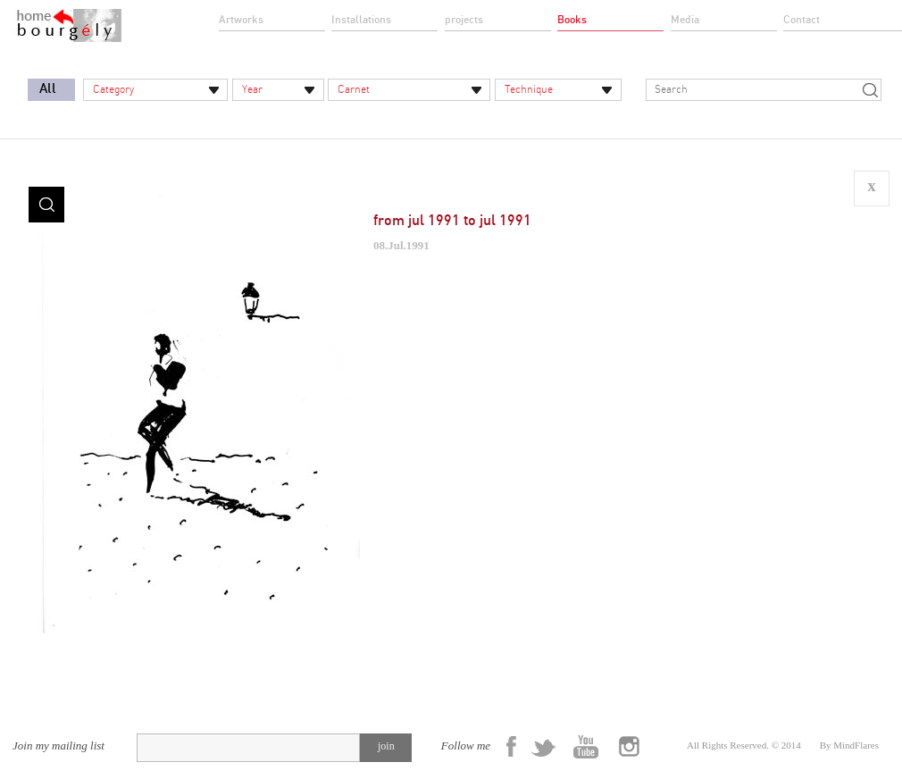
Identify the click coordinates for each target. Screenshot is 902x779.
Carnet (354, 89)
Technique (529, 89)
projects (464, 19)
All (47, 89)
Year (252, 89)
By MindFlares (849, 745)
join (386, 746)
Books (572, 19)
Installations (361, 19)
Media (685, 19)
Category (113, 89)
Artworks (241, 19)
